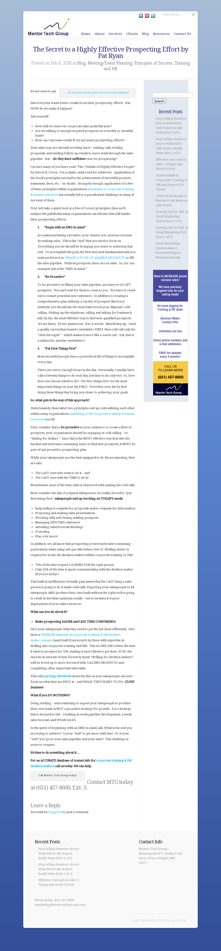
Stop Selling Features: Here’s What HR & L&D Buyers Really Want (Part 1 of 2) (58, 869)
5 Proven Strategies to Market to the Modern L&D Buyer (171, 200)
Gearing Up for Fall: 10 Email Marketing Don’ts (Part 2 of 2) (172, 216)
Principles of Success (153, 63)
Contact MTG (102, 782)
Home (85, 34)
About (99, 34)
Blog (145, 34)
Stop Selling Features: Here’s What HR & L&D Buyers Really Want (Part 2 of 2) (58, 853)
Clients (132, 34)
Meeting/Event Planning (110, 63)
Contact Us (182, 34)
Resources (161, 34)
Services (115, 34)
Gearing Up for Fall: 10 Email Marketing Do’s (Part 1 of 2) (172, 232)
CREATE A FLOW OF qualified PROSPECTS (95, 257)
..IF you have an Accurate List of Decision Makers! (98, 92)
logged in (55, 812)
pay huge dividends (57, 676)
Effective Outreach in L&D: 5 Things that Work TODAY (171, 164)
